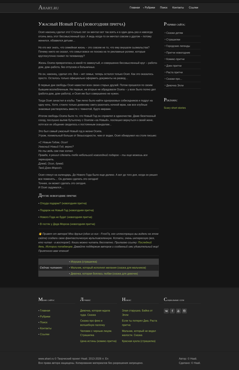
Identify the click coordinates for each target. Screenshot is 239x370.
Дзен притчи (174, 65)
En (107, 358)
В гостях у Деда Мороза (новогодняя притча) (67, 224)
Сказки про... (174, 78)
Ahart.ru (48, 7)
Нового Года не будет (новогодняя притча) (66, 217)
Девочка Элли (175, 85)
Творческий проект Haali (72, 358)
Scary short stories (175, 107)
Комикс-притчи (175, 59)
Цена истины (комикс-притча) (98, 341)
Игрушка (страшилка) (84, 261)
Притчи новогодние (178, 52)
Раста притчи (174, 72)
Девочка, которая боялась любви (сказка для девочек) (104, 273)
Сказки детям (174, 32)
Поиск (163, 7)
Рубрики (150, 7)
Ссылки (193, 7)
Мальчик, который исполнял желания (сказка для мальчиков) (108, 267)
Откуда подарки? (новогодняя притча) (63, 203)
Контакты (178, 7)
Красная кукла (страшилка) (139, 341)
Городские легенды (178, 46)
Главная (135, 7)
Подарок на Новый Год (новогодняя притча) (67, 210)
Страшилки (173, 39)
